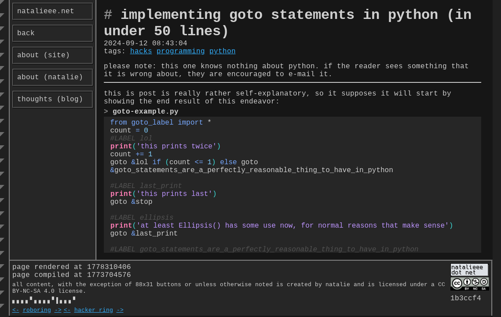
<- (15, 311)
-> (58, 311)
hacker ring (93, 311)
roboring (37, 311)
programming (181, 51)
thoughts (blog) (50, 99)
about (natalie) (50, 77)
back (26, 33)
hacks (141, 51)
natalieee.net (45, 11)
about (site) (43, 55)
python (222, 51)
